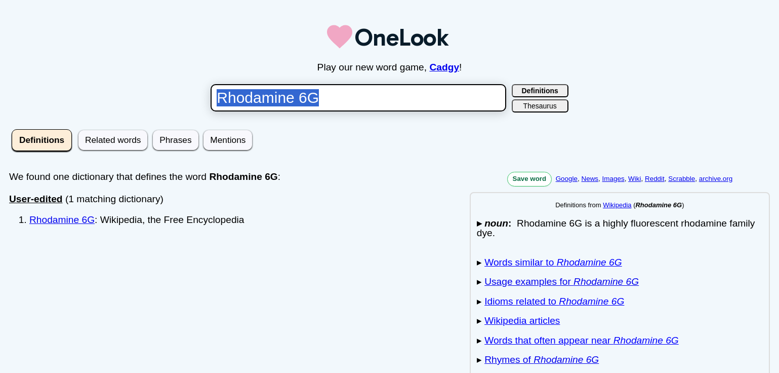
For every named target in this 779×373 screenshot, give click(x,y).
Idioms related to (554, 301)
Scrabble (681, 178)
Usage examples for (561, 281)
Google (567, 178)
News (589, 178)
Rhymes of (541, 359)
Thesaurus (540, 106)
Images (613, 178)
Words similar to (553, 262)
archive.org (715, 178)
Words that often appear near (581, 340)
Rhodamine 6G (62, 219)
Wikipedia (617, 205)
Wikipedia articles (522, 320)
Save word (530, 178)
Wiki (634, 178)
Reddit (655, 178)
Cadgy (444, 67)
